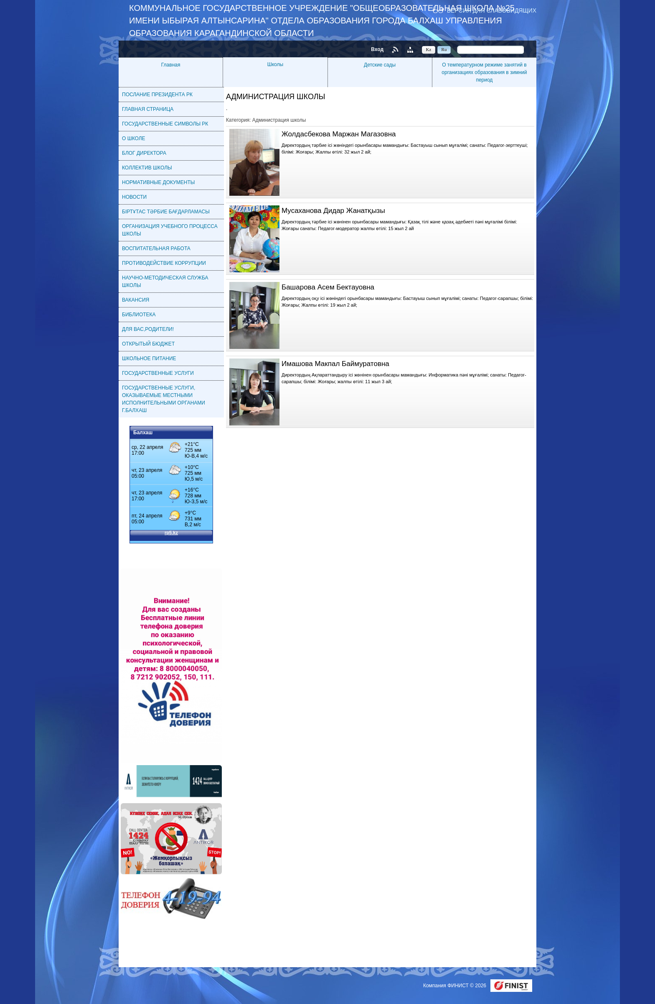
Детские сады (380, 65)
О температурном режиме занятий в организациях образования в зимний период (484, 72)
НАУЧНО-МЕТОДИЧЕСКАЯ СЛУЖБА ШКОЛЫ (165, 281)
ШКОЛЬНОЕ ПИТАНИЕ (149, 358)
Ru (444, 49)
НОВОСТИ (134, 197)
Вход (377, 49)
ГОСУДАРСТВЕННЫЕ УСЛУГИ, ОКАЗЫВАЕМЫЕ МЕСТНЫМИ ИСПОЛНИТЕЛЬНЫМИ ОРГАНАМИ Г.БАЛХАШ (163, 399)
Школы (275, 64)
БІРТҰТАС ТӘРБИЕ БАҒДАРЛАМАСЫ (166, 212)
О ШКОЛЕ (133, 138)
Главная (170, 65)
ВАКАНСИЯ (135, 300)
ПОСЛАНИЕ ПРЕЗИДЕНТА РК (157, 94)
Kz (429, 49)
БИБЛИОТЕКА (139, 315)
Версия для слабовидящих (491, 10)
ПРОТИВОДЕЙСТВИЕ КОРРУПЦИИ (164, 263)
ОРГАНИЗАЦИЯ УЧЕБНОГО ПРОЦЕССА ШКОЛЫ (170, 230)
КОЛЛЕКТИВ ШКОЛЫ (147, 168)
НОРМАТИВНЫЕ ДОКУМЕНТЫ (158, 182)
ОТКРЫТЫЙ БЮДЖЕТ (148, 344)
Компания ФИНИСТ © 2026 (455, 986)
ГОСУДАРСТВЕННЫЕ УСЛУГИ (158, 373)
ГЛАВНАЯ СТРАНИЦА (147, 109)
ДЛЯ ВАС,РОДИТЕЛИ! (148, 329)
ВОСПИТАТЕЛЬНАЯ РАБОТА (156, 248)
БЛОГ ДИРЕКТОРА (144, 153)
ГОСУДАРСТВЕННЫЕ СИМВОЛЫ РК (165, 124)
